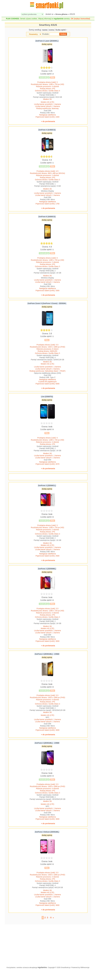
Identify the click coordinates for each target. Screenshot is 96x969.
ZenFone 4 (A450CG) (47, 130)
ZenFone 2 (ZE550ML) (47, 569)
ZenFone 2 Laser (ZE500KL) (46, 41)
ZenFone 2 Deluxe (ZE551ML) (47, 832)
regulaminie (59, 19)
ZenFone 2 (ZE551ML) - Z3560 (47, 654)
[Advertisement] (48, 944)
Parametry (33, 34)
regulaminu (42, 967)
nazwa (44, 30)
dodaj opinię (47, 44)
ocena (51, 30)
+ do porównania (48, 121)
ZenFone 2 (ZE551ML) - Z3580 (47, 743)
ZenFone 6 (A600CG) (47, 217)
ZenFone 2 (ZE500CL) (47, 485)
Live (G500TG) (47, 397)
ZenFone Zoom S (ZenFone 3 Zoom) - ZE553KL (47, 303)
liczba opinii (61, 30)
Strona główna (61, 14)
